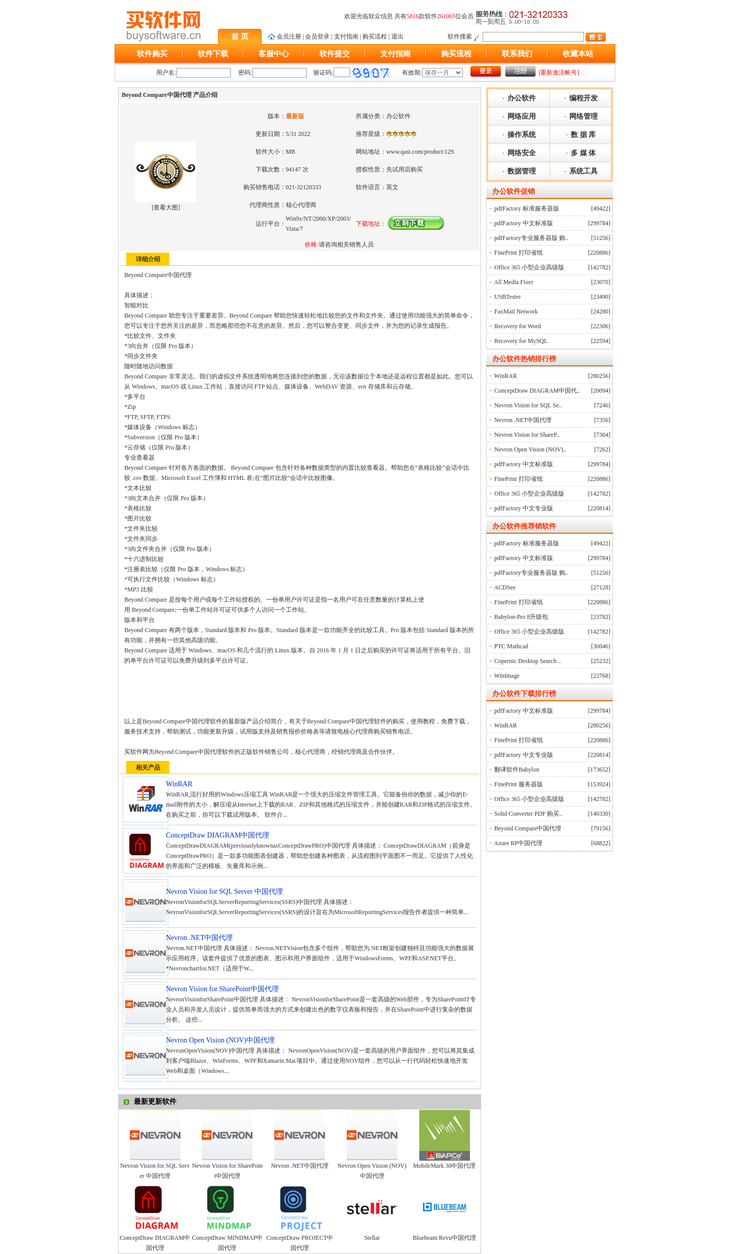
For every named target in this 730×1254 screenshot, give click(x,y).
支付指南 (346, 36)
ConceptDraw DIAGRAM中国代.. (537, 390)
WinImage (507, 675)
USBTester (507, 296)
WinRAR (505, 375)
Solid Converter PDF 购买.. (528, 813)
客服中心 (274, 54)
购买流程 (374, 36)
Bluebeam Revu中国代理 (444, 1237)
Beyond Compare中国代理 (527, 828)
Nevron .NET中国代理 (299, 1165)
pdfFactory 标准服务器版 (526, 208)
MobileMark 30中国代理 (444, 1165)
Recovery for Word (517, 326)
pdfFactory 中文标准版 (523, 223)
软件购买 (152, 54)
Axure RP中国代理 (518, 843)
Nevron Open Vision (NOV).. (530, 449)
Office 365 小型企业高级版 (529, 267)
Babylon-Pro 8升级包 (521, 616)
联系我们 (517, 54)
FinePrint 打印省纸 (518, 252)
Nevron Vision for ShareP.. (527, 434)
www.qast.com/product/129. (420, 151)
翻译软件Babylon (516, 769)
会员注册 (289, 36)
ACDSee (505, 587)
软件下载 (213, 54)
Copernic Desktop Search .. (527, 661)
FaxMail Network (516, 311)
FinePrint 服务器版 (518, 784)
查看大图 (166, 207)
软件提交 (334, 54)
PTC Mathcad (511, 646)
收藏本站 (578, 54)
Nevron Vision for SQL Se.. (528, 405)
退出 (397, 36)
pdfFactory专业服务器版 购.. (531, 237)
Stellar (372, 1237)
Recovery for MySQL (521, 340)
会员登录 (317, 36)
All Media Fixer (513, 282)
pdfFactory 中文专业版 (523, 508)
